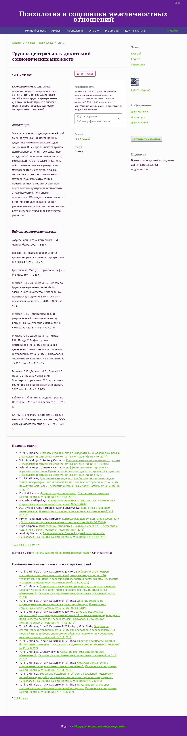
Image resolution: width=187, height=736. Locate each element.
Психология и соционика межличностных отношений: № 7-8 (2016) (63, 522)
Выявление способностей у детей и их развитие (74, 533)
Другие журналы (135, 30)
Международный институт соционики (100, 726)
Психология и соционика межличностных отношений (93, 16)
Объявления (75, 30)
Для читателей (139, 111)
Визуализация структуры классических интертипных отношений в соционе (64, 686)
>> (39, 544)
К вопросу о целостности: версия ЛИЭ (72, 500)
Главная (16, 42)
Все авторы (112, 30)
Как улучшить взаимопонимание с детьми (93, 460)
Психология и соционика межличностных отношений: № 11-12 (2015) (65, 464)
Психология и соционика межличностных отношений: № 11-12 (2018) (64, 495)
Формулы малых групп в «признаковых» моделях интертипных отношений (63, 664)
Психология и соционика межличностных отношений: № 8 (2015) (68, 527)
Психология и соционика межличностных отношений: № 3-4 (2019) (62, 606)
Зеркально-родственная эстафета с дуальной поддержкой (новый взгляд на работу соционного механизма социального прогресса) (66, 675)
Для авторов (138, 117)
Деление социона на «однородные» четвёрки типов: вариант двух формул (61, 602)
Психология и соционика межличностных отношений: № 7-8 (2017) (66, 635)
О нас (93, 30)
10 (33, 544)
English (135, 59)
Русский (136, 53)
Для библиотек (139, 122)
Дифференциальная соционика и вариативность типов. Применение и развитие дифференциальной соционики (69, 469)
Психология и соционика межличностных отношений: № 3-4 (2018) (68, 668)
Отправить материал (147, 139)
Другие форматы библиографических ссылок (93, 118)
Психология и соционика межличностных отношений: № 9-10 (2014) (64, 456)
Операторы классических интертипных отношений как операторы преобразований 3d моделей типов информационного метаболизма (67, 629)
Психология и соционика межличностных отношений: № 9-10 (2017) (68, 690)
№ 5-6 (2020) (46, 42)
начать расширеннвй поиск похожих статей (63, 552)
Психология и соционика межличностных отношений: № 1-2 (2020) (68, 580)
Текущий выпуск (35, 30)
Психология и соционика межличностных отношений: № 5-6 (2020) (67, 502)
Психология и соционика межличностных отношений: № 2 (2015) (62, 474)
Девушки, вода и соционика (58, 493)
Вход (177, 2)
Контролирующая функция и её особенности (90, 518)
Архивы (56, 30)
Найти (172, 30)
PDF (84, 73)
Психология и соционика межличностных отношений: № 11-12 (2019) (61, 620)
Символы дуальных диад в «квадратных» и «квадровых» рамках (80, 453)
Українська (138, 64)
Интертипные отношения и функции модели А (69, 526)
